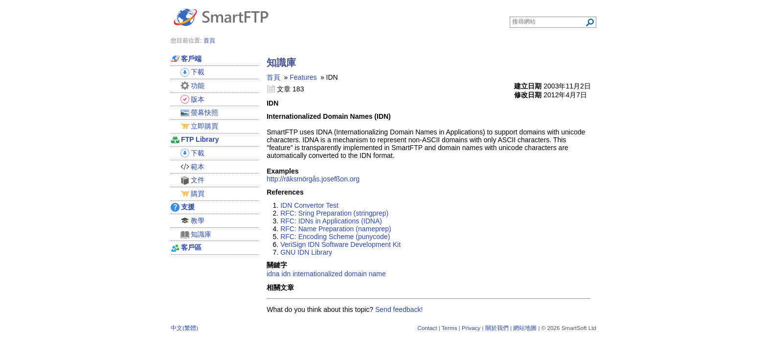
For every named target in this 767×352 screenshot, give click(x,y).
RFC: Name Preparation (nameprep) (335, 229)
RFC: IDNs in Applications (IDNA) (331, 221)
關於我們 (497, 328)
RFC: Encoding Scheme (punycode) (335, 237)
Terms (449, 328)
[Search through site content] (548, 21)
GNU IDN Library (306, 252)
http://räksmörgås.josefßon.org (313, 179)
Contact (427, 328)
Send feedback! (399, 309)
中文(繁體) (184, 328)
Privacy (471, 328)
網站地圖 (525, 328)
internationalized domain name (339, 274)
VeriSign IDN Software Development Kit (340, 244)
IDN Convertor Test (309, 205)
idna (273, 274)
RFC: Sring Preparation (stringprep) (334, 213)
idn (286, 274)
